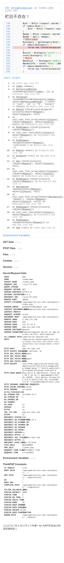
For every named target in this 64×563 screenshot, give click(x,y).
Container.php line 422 (26, 94)
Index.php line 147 (27, 83)
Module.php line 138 (42, 106)
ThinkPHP (8, 525)
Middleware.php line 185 (39, 124)
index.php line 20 (44, 228)
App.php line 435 (22, 225)
